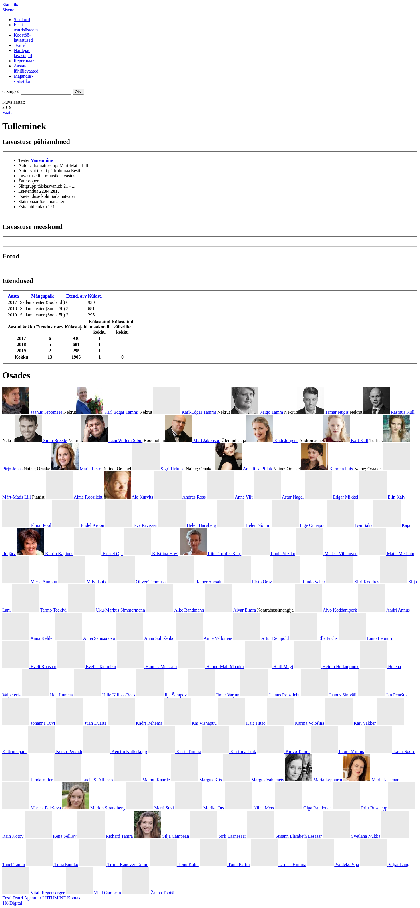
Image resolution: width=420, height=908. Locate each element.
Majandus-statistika (23, 79)
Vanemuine (42, 160)
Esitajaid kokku (32, 206)
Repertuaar (24, 60)
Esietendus (28, 191)
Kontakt (74, 897)
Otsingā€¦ (11, 91)
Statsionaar (28, 201)
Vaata (7, 112)
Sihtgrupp (27, 186)
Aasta (13, 296)
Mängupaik (42, 296)
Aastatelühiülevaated (26, 68)
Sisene (8, 9)
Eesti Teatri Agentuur (21, 897)
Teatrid (20, 45)
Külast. (95, 296)
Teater (24, 160)
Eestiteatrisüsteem (26, 27)
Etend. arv (76, 296)
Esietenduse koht (33, 196)
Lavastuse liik (31, 175)
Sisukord (22, 19)
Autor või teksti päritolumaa (44, 170)
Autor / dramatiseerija (38, 165)
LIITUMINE (54, 897)
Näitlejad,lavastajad (23, 53)
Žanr (22, 180)
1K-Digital (12, 903)
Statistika (10, 4)
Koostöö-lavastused (23, 38)
